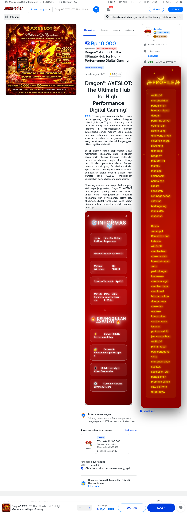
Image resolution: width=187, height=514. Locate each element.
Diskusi (116, 30)
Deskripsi (89, 30)
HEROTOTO (150, 1)
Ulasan (103, 30)
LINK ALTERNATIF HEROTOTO (124, 1)
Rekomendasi (133, 30)
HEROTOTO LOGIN (172, 1)
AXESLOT (90, 116)
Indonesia (152, 55)
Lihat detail (94, 486)
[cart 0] (108, 9)
